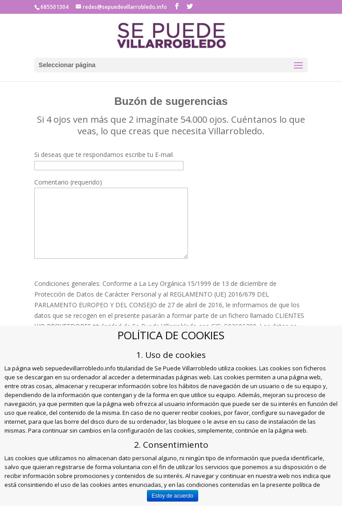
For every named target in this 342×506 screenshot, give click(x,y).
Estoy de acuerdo (172, 496)
